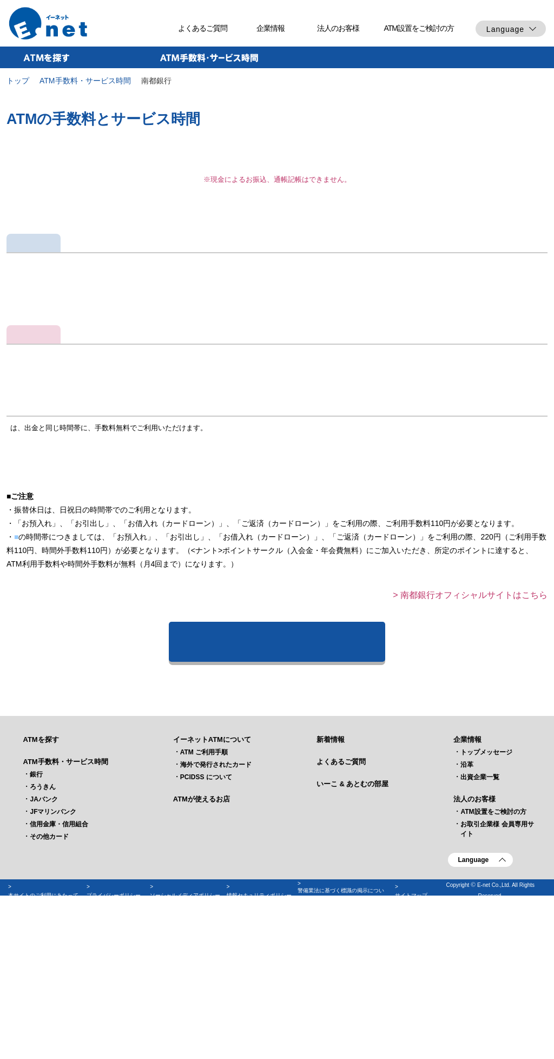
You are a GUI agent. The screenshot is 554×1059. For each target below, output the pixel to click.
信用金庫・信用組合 (59, 965)
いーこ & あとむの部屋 (352, 925)
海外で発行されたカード (216, 906)
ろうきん (43, 928)
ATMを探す (40, 881)
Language (505, 29)
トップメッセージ (486, 893)
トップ (17, 80)
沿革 (466, 906)
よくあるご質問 (202, 28)
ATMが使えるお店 (201, 940)
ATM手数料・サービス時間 (85, 80)
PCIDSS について (206, 918)
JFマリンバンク (53, 953)
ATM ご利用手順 (204, 893)
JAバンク (43, 940)
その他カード (49, 978)
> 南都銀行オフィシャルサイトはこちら (470, 735)
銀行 (36, 915)
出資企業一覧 (479, 918)
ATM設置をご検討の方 (419, 28)
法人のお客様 (338, 28)
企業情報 (270, 28)
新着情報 (330, 881)
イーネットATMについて (212, 881)
